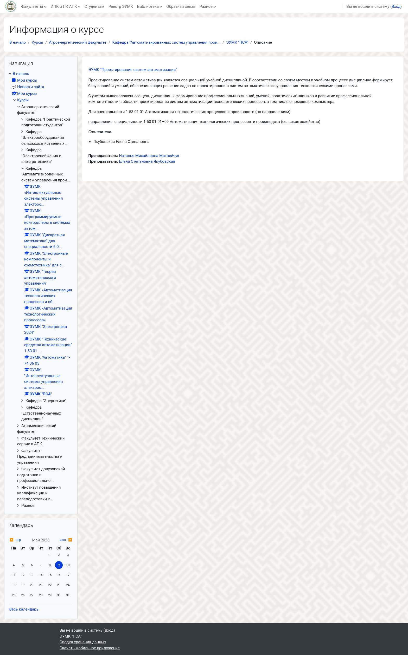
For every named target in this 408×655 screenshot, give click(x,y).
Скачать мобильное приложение (90, 648)
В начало (17, 42)
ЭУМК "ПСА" (237, 42)
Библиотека (148, 6)
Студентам (94, 6)
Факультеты (32, 6)
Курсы (37, 42)
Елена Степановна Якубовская (147, 161)
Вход (396, 6)
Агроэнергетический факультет (77, 42)
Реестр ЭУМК (121, 6)
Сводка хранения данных (83, 642)
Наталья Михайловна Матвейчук (149, 155)
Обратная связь (180, 6)
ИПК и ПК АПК (64, 6)
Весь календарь (23, 609)
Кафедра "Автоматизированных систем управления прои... (166, 42)
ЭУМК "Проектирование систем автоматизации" (132, 69)
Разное (206, 6)
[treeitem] (41, 290)
